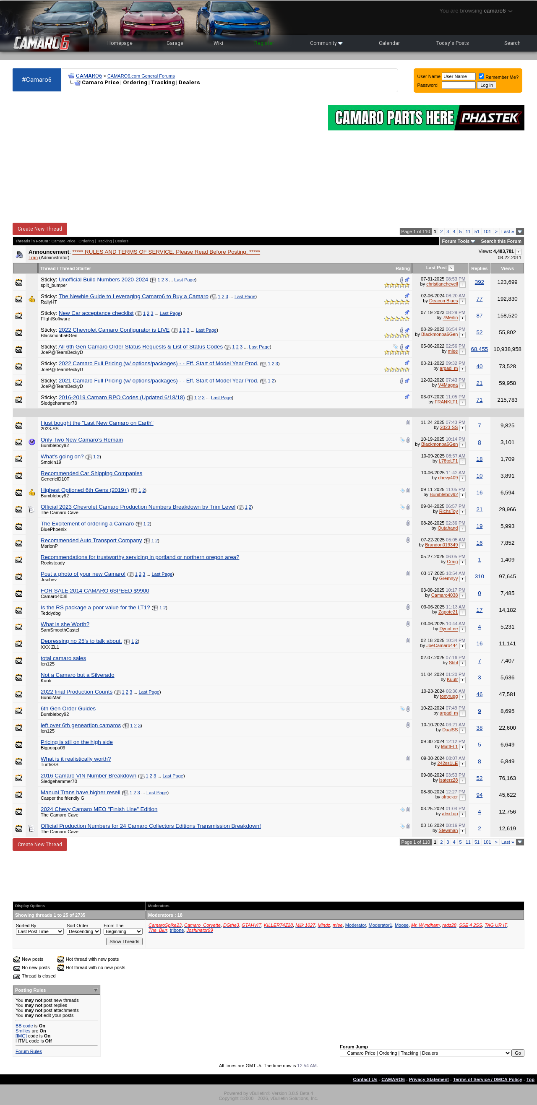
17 (479, 610)
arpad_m (449, 368)
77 (479, 299)
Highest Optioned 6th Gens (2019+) (85, 490)
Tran (33, 257)
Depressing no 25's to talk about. (81, 641)
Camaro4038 (54, 596)
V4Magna (448, 384)
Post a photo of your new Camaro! (83, 574)
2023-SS (50, 428)
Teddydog (51, 613)
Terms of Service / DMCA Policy (487, 1079)
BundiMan (51, 697)
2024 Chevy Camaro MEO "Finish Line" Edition (99, 809)
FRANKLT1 (446, 401)
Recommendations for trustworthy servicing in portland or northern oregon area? (140, 557)
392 (479, 282)
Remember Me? (499, 77)
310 (479, 576)
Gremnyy (448, 578)
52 (479, 332)
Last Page (184, 279)
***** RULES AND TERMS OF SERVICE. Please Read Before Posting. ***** (166, 252)
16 (479, 492)
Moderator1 (380, 925)
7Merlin (450, 317)
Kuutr (46, 680)
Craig (452, 561)
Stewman (448, 830)
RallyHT (49, 301)
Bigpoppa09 (53, 747)
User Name (429, 76)
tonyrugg (449, 696)
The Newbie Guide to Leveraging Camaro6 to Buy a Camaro (134, 296)
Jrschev (49, 579)
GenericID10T (55, 478)
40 (479, 366)
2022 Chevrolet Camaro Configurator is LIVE (114, 330)
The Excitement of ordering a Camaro (87, 523)
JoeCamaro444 (442, 645)
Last (507, 231)
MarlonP (49, 546)
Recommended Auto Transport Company (91, 540)
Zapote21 (448, 612)
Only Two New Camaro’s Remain (82, 440)
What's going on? (62, 456)
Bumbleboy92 (55, 445)
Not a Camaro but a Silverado (78, 675)
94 (479, 795)
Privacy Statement (429, 1079)
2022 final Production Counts (76, 692)
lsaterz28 (448, 780)
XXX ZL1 (50, 647)
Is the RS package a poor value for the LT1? (95, 607)
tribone (177, 930)
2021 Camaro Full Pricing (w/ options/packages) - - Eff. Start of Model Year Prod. (158, 380)
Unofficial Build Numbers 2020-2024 (103, 279)
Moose (402, 925)
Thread (48, 268)
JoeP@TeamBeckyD (62, 352)
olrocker (449, 796)
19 (479, 526)
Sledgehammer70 (59, 403)
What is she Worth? (65, 624)
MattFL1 (449, 746)
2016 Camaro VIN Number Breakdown (88, 775)
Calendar (389, 43)
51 (477, 231)
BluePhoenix (54, 529)
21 (479, 383)
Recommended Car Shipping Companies (91, 473)
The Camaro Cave (59, 512)
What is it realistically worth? (76, 759)
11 (468, 231)
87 (479, 315)
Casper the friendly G (62, 798)
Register (264, 43)
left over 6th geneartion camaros (81, 725)
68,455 (479, 349)
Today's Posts (452, 43)
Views (507, 268)
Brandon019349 (441, 545)
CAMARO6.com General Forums (141, 75)
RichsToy (448, 511)
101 (487, 231)
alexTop (450, 813)
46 (479, 694)
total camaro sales (63, 658)
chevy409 (448, 477)
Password (427, 85)
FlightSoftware (55, 318)
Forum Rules (29, 1051)
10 (479, 476)
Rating (403, 268)
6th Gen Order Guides (68, 708)
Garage (175, 43)
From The (113, 925)
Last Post (436, 267)
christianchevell (442, 283)
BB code (24, 1025)
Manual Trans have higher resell (80, 792)
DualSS (450, 729)
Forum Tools (456, 241)
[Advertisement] (166, 157)
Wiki (218, 43)
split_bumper (54, 285)
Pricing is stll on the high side (77, 742)
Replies (479, 268)
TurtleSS (49, 764)
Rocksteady (53, 562)
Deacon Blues (443, 301)
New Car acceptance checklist (96, 313)
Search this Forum (501, 241)
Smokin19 (51, 462)
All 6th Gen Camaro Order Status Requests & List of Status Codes (140, 346)
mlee (453, 351)
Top (530, 1079)
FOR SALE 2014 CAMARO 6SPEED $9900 (95, 591)
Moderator (355, 925)
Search (512, 43)
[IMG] (21, 1035)
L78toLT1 (448, 460)
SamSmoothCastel (60, 629)
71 (479, 400)
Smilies (23, 1030)
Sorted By (26, 925)
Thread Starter (75, 268)
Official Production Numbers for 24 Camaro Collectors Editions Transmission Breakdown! (151, 826)
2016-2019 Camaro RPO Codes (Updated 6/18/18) (122, 397)
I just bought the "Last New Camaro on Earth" (97, 423)
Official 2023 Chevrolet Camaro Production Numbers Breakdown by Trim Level (138, 507)
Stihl (453, 662)
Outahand (448, 527)
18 (479, 459)
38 (479, 728)
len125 (48, 663)
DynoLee (448, 629)
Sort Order (77, 925)
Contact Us (365, 1079)
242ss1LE (448, 763)
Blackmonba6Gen (59, 335)
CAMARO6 (89, 76)
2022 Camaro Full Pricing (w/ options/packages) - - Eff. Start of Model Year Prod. (158, 363)
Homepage (120, 43)
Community (326, 43)
